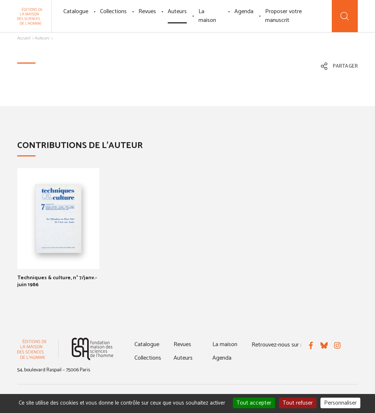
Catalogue (75, 11)
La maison (207, 16)
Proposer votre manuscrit (283, 16)
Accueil (23, 38)
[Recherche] (345, 16)
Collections (113, 11)
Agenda (243, 11)
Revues (147, 11)
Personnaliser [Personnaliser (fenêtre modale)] (340, 403)
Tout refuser (298, 403)
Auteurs (177, 11)
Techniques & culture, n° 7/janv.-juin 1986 (57, 281)
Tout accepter (254, 403)
